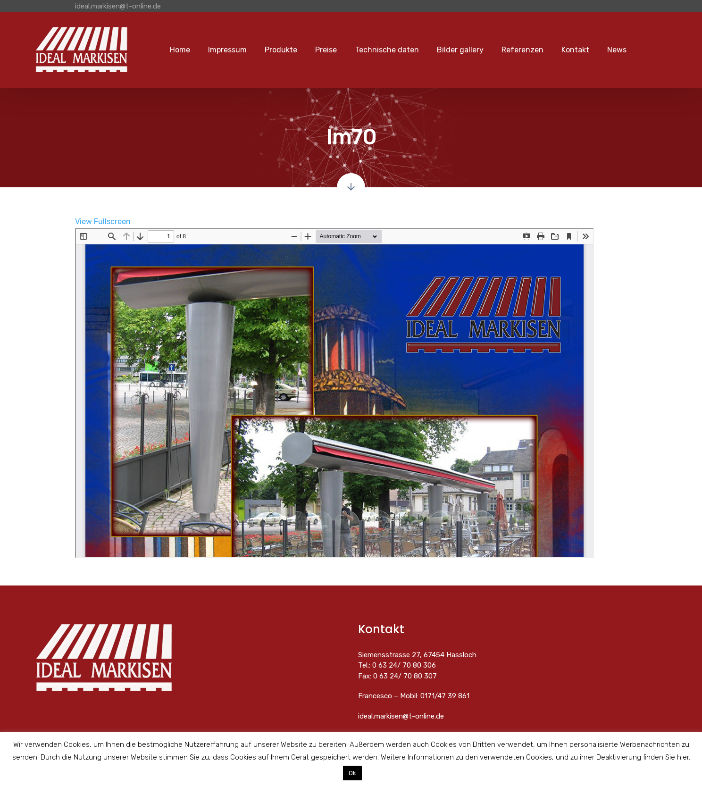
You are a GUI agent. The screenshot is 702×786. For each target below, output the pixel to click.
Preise (326, 49)
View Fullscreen (103, 221)
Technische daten (387, 49)
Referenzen (522, 49)
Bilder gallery (460, 49)
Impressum (227, 49)
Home (180, 49)
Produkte (281, 49)
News (617, 49)
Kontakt (575, 49)
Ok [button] (352, 773)
